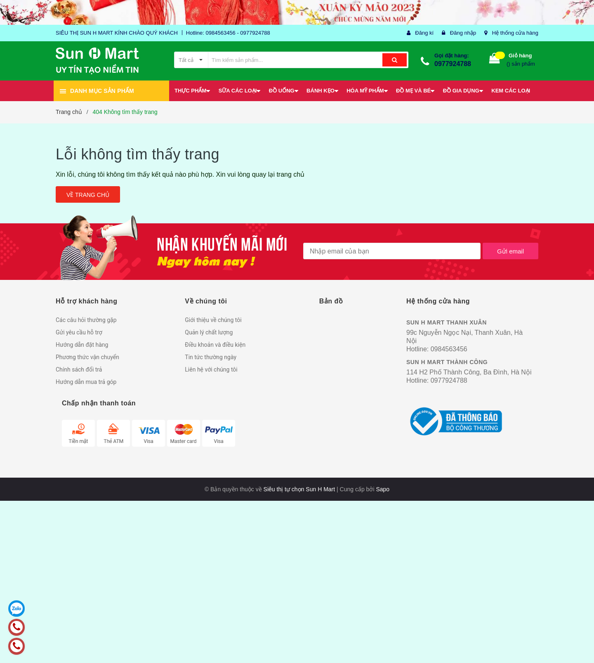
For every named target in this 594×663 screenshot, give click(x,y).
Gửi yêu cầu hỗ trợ (79, 332)
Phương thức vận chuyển (87, 357)
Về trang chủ (87, 195)
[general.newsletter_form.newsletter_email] (392, 251)
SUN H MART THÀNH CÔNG (447, 362)
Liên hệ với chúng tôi (211, 369)
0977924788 (452, 63)
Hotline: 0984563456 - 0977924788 (228, 33)
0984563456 (449, 349)
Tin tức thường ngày (210, 357)
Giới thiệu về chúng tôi (213, 320)
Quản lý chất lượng (209, 332)
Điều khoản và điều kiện (215, 344)
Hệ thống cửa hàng (515, 33)
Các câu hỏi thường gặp (86, 320)
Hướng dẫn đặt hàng (82, 344)
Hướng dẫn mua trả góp (86, 382)
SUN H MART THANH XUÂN (446, 322)
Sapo (382, 489)
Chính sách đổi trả (79, 369)
